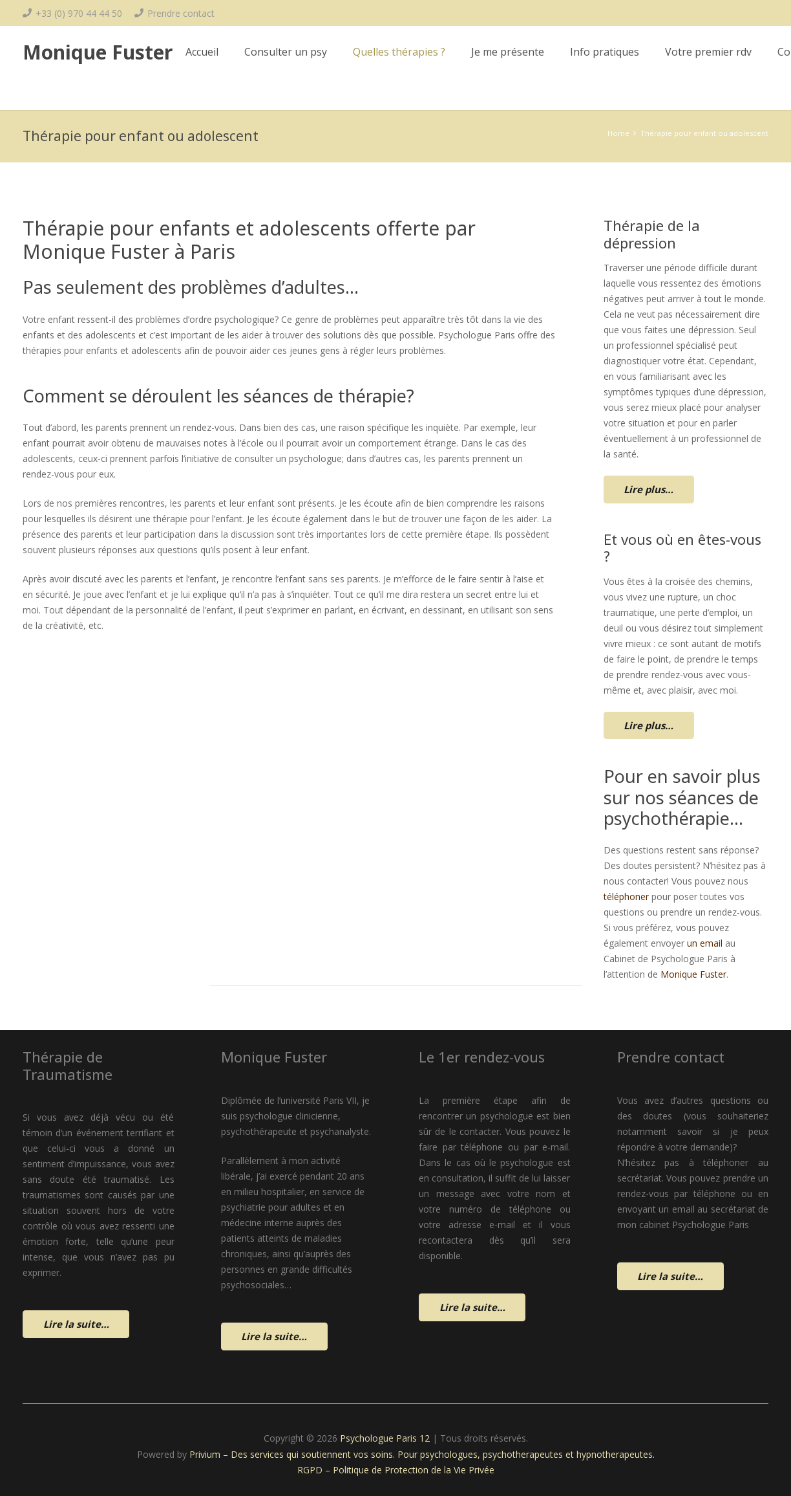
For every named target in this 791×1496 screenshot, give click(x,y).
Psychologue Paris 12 (385, 1438)
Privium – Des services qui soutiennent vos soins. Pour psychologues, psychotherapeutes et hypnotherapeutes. (422, 1454)
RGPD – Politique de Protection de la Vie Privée (395, 1470)
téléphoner (626, 896)
